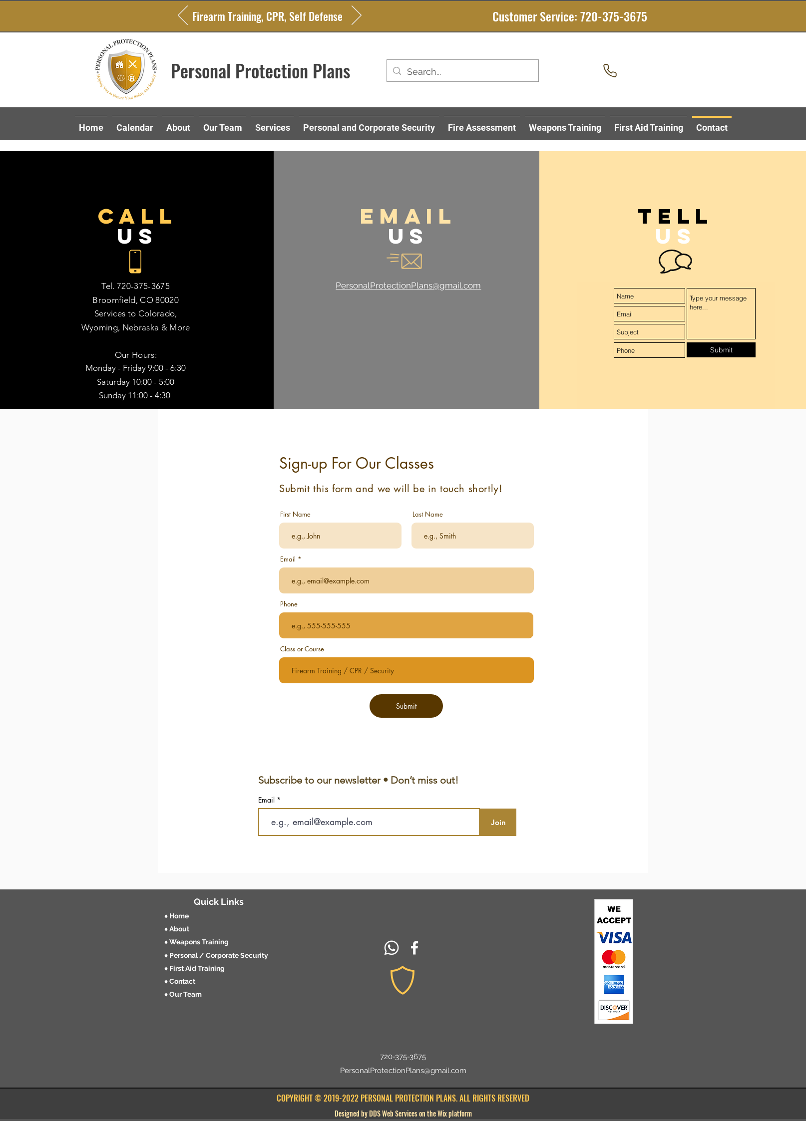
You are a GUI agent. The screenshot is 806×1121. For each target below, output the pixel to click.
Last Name (427, 514)
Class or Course (302, 649)
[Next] (357, 15)
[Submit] (721, 349)
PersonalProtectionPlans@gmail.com (403, 1070)
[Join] (498, 822)
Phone (289, 604)
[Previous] (183, 15)
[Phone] (610, 70)
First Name (295, 514)
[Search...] (462, 72)
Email (288, 559)
